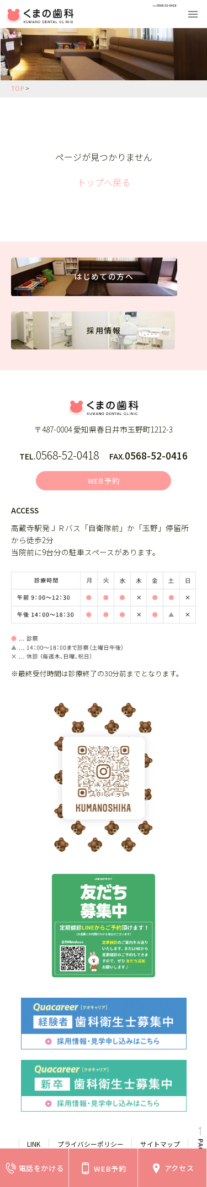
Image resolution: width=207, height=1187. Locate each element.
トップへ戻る (103, 182)
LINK (33, 1146)
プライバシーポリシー (90, 1146)
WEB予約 (104, 482)
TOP (17, 88)
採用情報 (103, 332)
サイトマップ (160, 1146)
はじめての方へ (104, 278)
